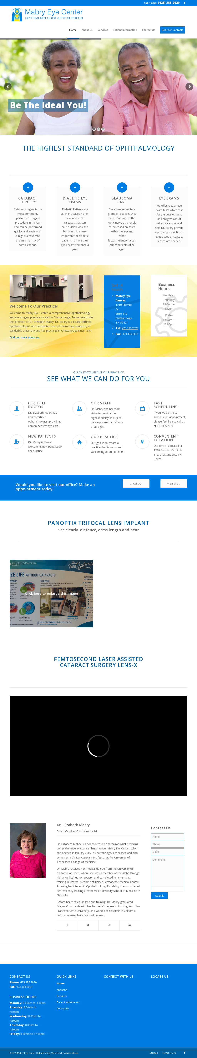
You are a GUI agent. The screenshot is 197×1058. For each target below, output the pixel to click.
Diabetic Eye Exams (75, 200)
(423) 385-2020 (168, 2)
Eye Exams (169, 198)
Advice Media (71, 1052)
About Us (62, 990)
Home (61, 983)
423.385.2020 (130, 339)
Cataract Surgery (27, 200)
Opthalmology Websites (48, 1052)
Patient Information (68, 1002)
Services (62, 996)
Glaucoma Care (122, 200)
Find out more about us (24, 337)
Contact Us (63, 1008)
